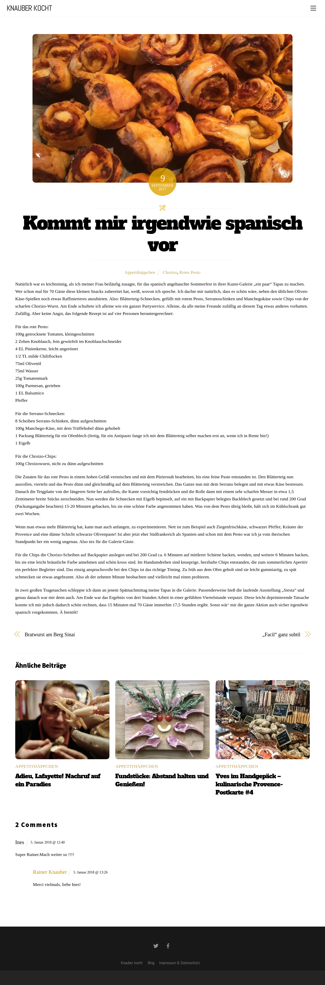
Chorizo (170, 272)
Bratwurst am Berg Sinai (50, 634)
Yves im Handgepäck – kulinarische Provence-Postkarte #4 (249, 784)
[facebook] (168, 945)
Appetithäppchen (140, 272)
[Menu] (313, 8)
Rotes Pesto (190, 272)
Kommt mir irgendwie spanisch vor (162, 234)
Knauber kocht (132, 962)
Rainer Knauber (50, 872)
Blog (151, 962)
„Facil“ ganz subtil (281, 634)
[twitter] (156, 945)
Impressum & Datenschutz (179, 962)
